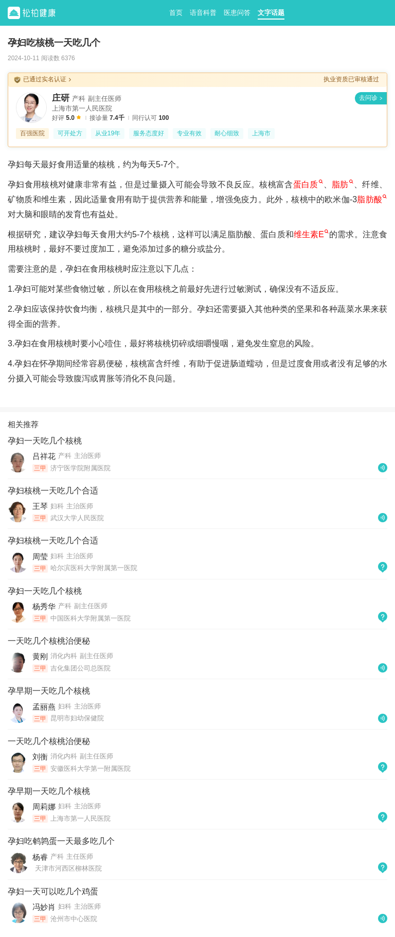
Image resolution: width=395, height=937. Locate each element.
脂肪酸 (372, 199)
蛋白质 (308, 184)
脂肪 (342, 184)
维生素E (311, 234)
